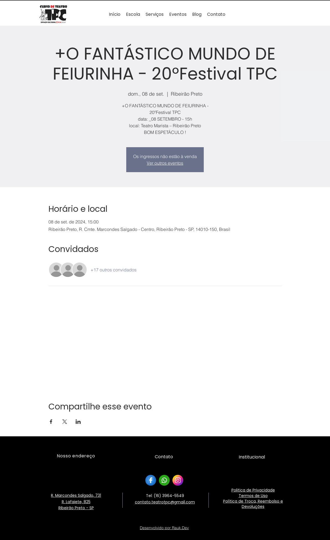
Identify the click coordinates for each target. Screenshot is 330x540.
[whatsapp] (164, 480)
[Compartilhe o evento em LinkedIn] (78, 421)
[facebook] (150, 480)
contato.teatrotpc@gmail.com (165, 502)
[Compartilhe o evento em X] (64, 421)
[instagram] (177, 480)
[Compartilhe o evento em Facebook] (51, 421)
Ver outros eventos (165, 163)
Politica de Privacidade (253, 490)
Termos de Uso (253, 495)
